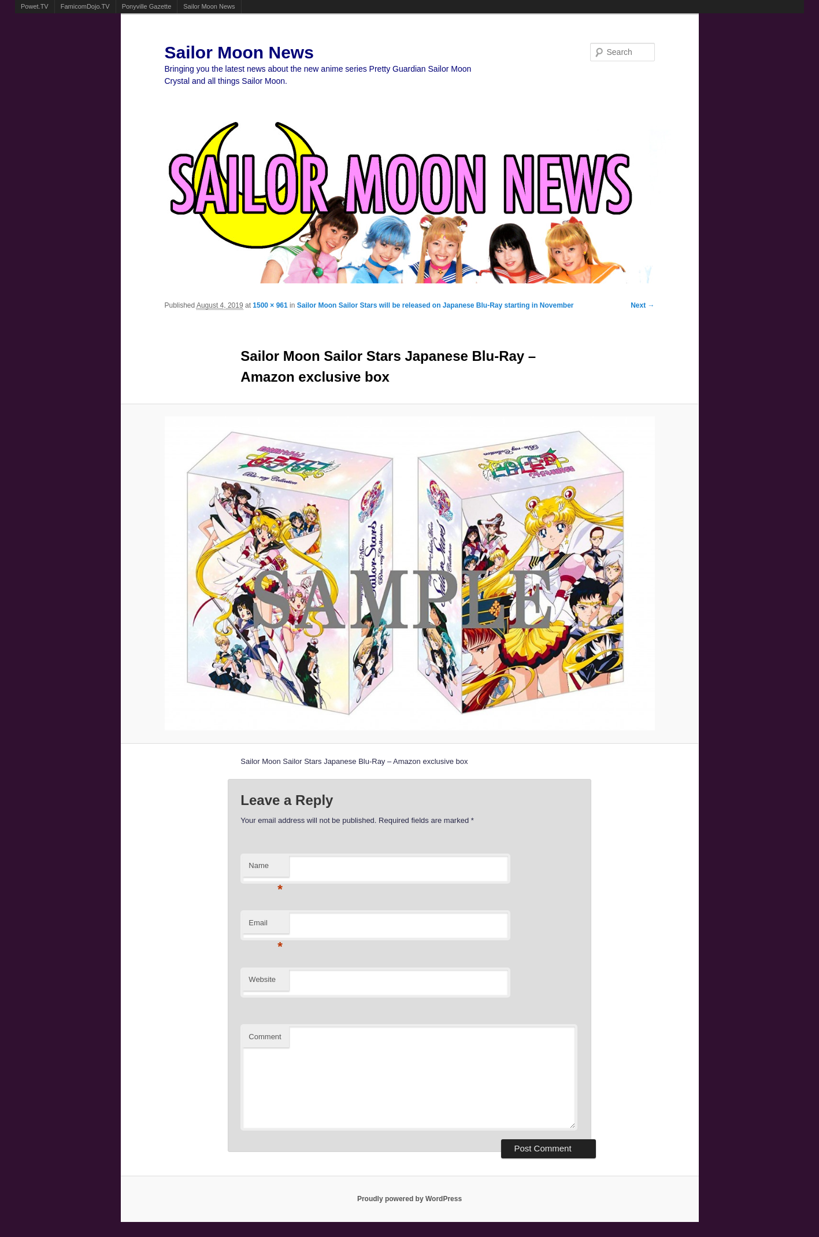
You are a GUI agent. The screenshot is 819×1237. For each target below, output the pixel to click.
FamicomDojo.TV (85, 6)
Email (266, 926)
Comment (265, 1036)
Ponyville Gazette (147, 6)
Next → (642, 305)
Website (262, 979)
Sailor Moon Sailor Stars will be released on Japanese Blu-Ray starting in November (435, 305)
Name (266, 869)
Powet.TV (35, 6)
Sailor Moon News (209, 6)
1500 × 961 (270, 305)
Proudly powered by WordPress (409, 1199)
